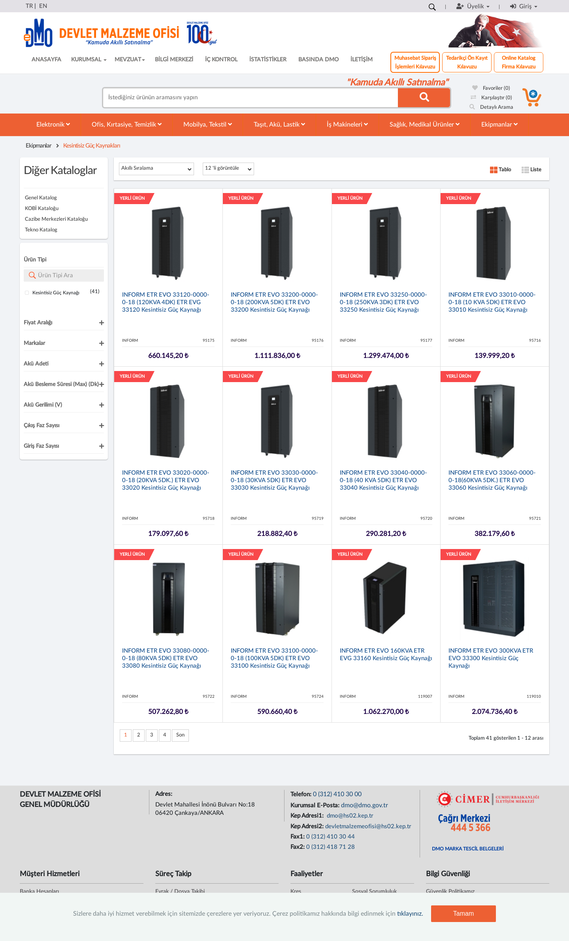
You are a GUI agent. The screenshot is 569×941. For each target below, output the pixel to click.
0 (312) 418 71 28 (330, 847)
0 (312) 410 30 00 (337, 794)
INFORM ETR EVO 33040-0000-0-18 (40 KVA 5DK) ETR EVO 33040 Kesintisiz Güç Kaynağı (383, 480)
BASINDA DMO (318, 59)
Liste (531, 169)
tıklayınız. (410, 914)
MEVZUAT (130, 59)
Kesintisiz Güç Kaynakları (91, 146)
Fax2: (298, 847)
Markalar (34, 343)
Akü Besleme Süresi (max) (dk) (61, 384)
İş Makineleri (347, 124)
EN (43, 6)
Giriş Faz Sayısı (41, 446)
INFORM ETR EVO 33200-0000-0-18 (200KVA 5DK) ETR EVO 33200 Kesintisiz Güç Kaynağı (274, 302)
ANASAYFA (46, 59)
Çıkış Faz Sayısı (41, 425)
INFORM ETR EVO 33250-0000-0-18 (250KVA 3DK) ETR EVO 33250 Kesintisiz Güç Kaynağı (383, 302)
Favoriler (491, 88)
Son (180, 735)
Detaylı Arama (491, 107)
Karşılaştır (491, 97)
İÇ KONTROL (221, 59)
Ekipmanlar (499, 124)
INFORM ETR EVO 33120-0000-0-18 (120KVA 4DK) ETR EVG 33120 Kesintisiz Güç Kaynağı (165, 302)
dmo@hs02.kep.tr (349, 816)
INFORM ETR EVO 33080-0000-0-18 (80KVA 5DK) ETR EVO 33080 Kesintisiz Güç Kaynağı (165, 658)
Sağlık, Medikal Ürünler (425, 124)
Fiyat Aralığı (38, 323)
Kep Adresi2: (307, 826)
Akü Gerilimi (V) (43, 405)
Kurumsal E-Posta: (315, 805)
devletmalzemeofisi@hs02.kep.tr (368, 826)
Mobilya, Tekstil (207, 124)
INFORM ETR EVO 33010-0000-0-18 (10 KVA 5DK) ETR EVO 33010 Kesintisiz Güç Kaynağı (492, 302)
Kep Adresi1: (307, 816)
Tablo (500, 169)
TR (29, 6)
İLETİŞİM (361, 59)
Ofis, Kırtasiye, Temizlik (127, 124)
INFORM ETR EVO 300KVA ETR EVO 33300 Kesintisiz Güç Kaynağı (490, 658)
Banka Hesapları (39, 891)
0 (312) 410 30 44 (330, 837)
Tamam (463, 913)
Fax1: (298, 837)
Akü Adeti (36, 364)
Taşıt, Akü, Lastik (279, 124)
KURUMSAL (89, 59)
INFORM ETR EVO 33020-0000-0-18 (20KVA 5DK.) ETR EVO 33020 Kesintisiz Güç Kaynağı (165, 480)
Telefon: (301, 794)
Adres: (164, 794)
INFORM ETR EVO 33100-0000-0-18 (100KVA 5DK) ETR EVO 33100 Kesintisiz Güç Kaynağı (274, 658)
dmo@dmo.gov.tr (364, 805)
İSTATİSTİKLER (267, 59)
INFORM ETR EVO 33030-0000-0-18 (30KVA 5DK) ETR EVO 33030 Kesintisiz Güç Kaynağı (274, 480)
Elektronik (53, 124)
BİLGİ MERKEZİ (174, 59)
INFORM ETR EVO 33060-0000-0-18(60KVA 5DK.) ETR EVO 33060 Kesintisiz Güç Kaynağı (492, 480)
